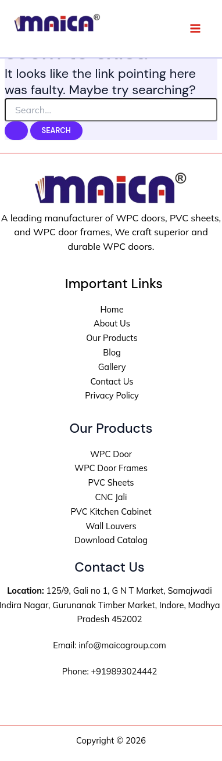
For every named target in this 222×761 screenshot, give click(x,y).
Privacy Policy (112, 395)
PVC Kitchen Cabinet (110, 511)
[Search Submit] (16, 131)
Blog (112, 352)
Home (111, 309)
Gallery (112, 366)
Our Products (111, 337)
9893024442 (131, 671)
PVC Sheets (111, 482)
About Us (112, 323)
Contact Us (111, 381)
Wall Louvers (111, 526)
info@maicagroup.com (122, 645)
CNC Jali (111, 496)
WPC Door (111, 454)
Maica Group (46, 42)
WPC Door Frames (111, 467)
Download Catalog (111, 539)
